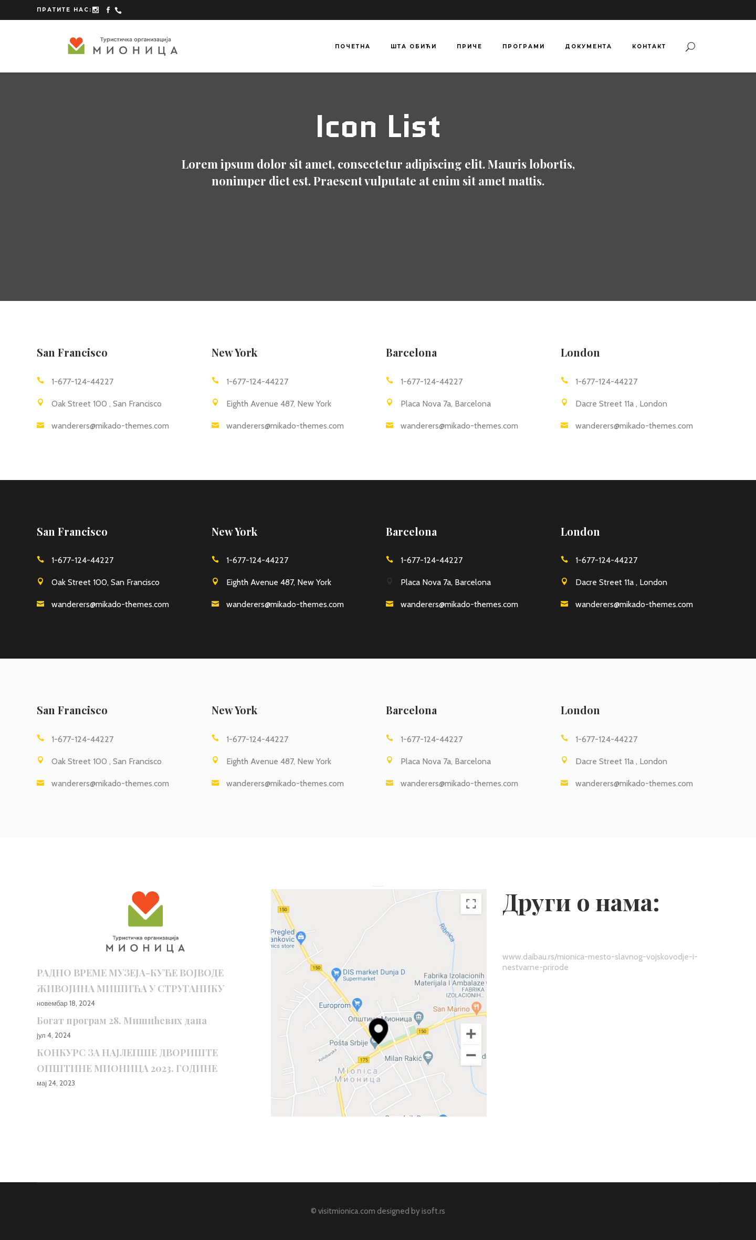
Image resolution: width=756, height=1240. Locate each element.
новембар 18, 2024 (66, 1003)
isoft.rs (433, 1211)
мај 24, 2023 (56, 1083)
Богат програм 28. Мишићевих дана (122, 1020)
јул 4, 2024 (54, 1035)
